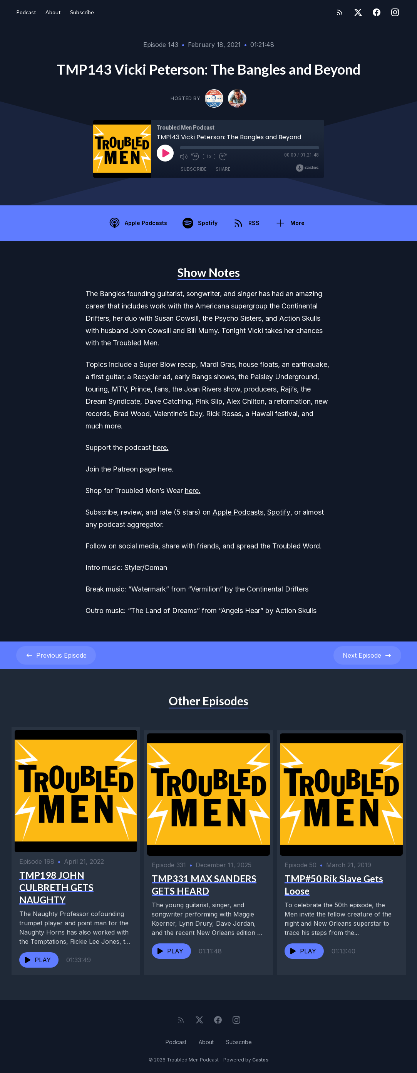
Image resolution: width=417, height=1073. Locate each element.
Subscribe (82, 12)
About (53, 12)
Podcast (26, 12)
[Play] (165, 153)
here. (161, 447)
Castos (260, 1057)
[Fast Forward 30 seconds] (223, 156)
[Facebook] (376, 12)
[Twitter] (358, 12)
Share (223, 169)
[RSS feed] (339, 12)
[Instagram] (395, 12)
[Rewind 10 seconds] (195, 156)
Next (367, 655)
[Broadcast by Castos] (307, 168)
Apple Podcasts (238, 512)
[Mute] (184, 156)
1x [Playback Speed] (208, 156)
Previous (56, 655)
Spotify (278, 512)
